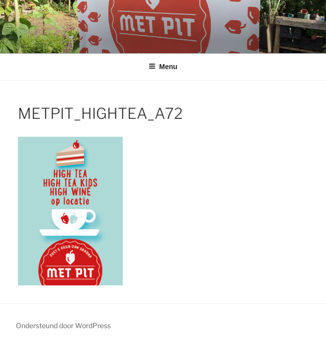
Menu (163, 67)
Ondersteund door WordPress (63, 325)
